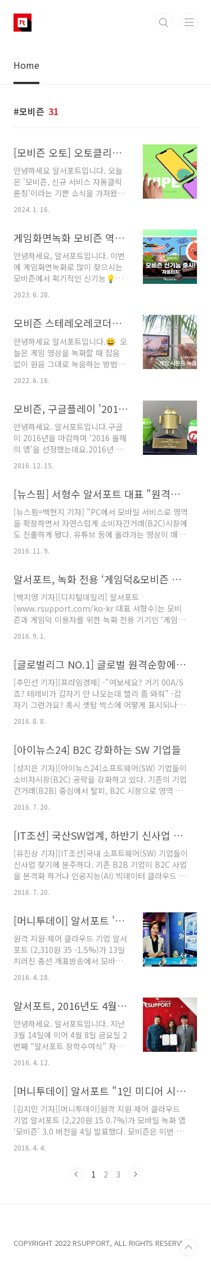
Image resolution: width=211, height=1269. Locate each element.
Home (26, 65)
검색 (163, 22)
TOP (188, 1248)
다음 (135, 1174)
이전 (76, 1174)
